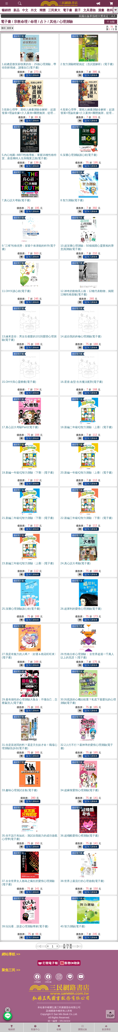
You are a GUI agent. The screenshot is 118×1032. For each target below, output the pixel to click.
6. (79, 154)
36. (80, 835)
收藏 (59, 1028)
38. (82, 881)
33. (19, 790)
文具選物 (89, 10)
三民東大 (54, 10)
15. (19, 381)
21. (28, 518)
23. (28, 563)
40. (73, 926)
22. (87, 518)
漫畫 (101, 10)
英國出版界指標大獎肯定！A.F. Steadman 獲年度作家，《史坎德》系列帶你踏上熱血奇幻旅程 (104, 16)
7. (16, 200)
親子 (78, 10)
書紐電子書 (19, 36)
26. (81, 608)
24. (76, 563)
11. (16, 291)
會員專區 (106, 1028)
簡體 (42, 10)
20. (87, 472)
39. (25, 926)
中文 (25, 10)
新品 (16, 10)
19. (28, 472)
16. (82, 381)
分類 (111, 21)
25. (21, 608)
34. (80, 790)
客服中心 (35, 1028)
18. (87, 427)
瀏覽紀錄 (82, 1028)
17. (20, 427)
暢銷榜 (6, 10)
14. (81, 336)
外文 (34, 10)
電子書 (67, 10)
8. (72, 200)
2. (87, 64)
